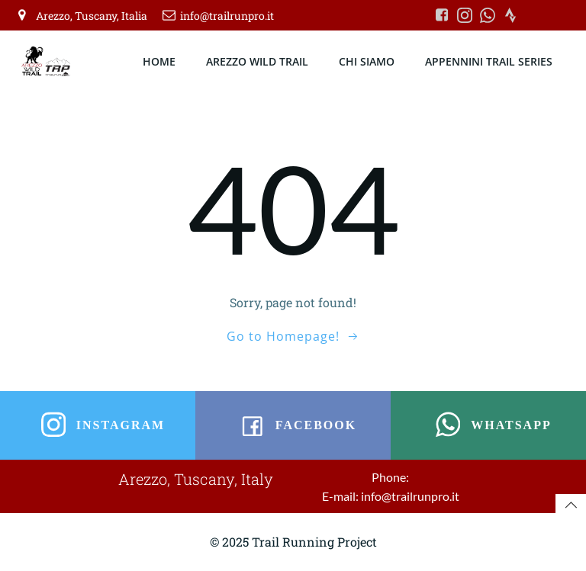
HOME (159, 61)
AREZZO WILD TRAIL (257, 61)
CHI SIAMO (366, 61)
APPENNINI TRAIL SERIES (488, 61)
